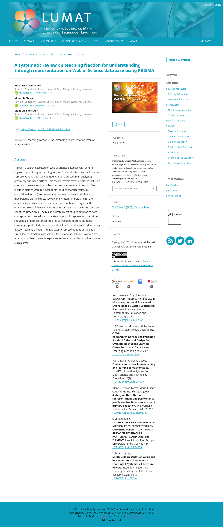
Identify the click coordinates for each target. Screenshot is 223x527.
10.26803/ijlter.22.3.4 (124, 478)
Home (17, 54)
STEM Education (176, 115)
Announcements (114, 41)
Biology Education (177, 141)
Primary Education (178, 94)
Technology (172, 152)
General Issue (48, 41)
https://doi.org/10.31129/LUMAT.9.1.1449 (45, 129)
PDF (119, 124)
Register (206, 4)
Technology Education (179, 163)
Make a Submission (180, 59)
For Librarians (173, 195)
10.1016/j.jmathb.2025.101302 (129, 412)
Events (96, 41)
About (134, 41)
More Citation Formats (127, 188)
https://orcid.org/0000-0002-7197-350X (37, 105)
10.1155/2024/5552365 (125, 354)
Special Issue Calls (72, 41)
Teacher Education (178, 99)
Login (218, 4)
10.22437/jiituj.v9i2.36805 (127, 447)
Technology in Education (181, 157)
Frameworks (173, 104)
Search (206, 41)
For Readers (172, 185)
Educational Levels (176, 88)
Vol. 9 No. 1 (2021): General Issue (56, 54)
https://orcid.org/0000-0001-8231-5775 (37, 118)
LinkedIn (103, 516)
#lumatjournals (135, 516)
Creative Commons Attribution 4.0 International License (132, 265)
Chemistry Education (179, 136)
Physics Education (177, 131)
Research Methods (176, 120)
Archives (29, 41)
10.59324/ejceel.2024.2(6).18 (128, 320)
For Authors (172, 190)
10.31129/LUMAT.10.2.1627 (128, 381)
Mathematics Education (180, 147)
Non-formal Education (180, 110)
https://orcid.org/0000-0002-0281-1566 (37, 93)
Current (13, 41)
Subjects (170, 125)
